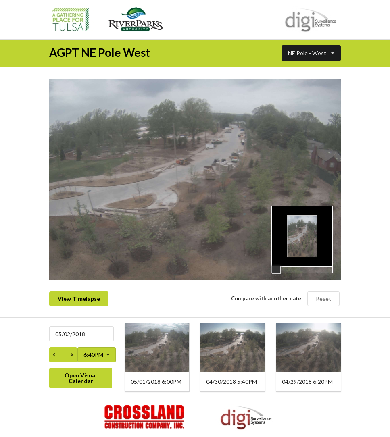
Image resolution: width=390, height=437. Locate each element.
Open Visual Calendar (81, 378)
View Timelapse (79, 298)
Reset (323, 298)
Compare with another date (266, 298)
